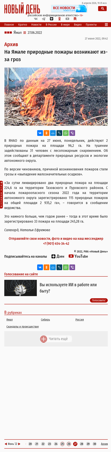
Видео (78, 24)
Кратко (22, 24)
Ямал (18, 32)
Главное (9, 24)
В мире (65, 24)
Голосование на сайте (21, 274)
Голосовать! (98, 300)
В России (51, 24)
